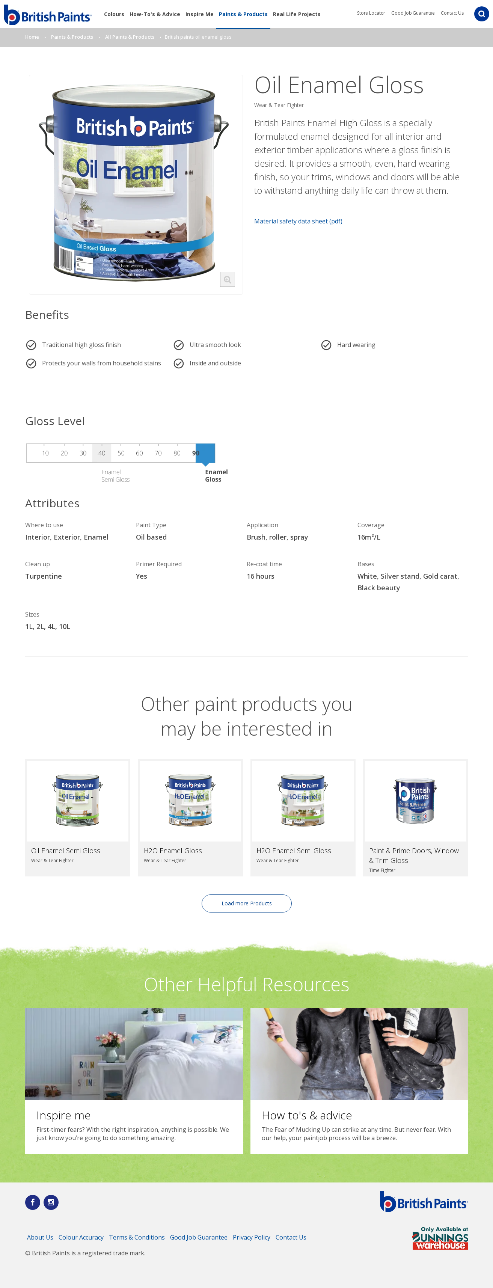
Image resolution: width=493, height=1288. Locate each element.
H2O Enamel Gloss (173, 850)
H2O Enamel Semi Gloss (293, 850)
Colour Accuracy (81, 1237)
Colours (114, 14)
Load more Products (247, 903)
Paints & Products (243, 14)
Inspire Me (199, 14)
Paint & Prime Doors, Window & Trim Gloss (414, 855)
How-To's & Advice (155, 14)
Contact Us (452, 13)
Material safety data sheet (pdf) (298, 221)
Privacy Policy (251, 1237)
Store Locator (371, 13)
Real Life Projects (297, 14)
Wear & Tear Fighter (279, 105)
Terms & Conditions (137, 1237)
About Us (40, 1237)
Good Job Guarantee (413, 13)
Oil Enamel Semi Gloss (65, 850)
